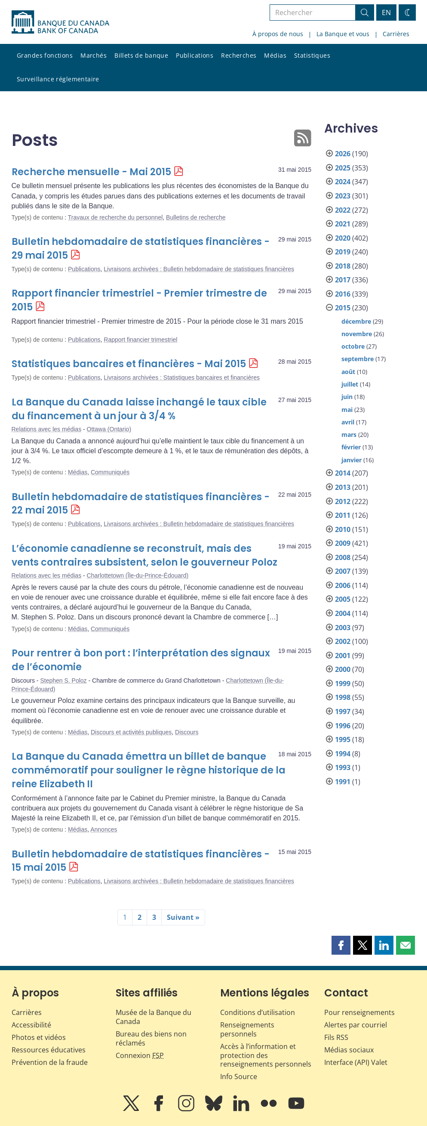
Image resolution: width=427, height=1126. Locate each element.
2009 (342, 543)
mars (348, 434)
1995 (342, 739)
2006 (342, 585)
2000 (342, 669)
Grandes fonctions (45, 55)
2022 (342, 210)
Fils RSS (336, 1037)
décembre (356, 321)
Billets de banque (141, 55)
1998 (342, 697)
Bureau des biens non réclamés (151, 1038)
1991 (342, 781)
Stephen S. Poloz (63, 680)
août (348, 372)
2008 (342, 557)
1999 (342, 683)
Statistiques (312, 55)
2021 (342, 224)
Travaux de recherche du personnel (115, 217)
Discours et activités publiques (131, 732)
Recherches (238, 55)
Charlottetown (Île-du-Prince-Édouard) (138, 575)
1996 (342, 725)
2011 (342, 515)
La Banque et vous (342, 34)
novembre (356, 334)
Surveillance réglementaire (58, 79)
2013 (342, 487)
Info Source (238, 1076)
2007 (342, 571)
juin (347, 397)
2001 (342, 655)
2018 (342, 266)
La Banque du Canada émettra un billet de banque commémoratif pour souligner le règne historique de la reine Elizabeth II (149, 770)
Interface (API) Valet (355, 1062)
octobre (353, 346)
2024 (342, 181)
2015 (342, 307)
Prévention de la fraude (50, 1062)
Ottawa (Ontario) (109, 429)
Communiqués (110, 472)
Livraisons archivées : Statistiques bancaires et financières (182, 377)
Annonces (103, 829)
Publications (194, 55)
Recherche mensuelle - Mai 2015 (91, 172)
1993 (342, 767)
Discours (186, 732)
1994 (342, 753)
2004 (342, 613)
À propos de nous (277, 34)
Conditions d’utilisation (257, 1012)
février (351, 447)
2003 (342, 627)
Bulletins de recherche (196, 217)
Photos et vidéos (39, 1037)
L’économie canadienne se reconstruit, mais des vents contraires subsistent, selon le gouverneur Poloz (144, 555)
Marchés (93, 55)
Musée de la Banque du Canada (153, 1017)
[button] (341, 945)
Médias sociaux (349, 1050)
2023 (342, 196)
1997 (342, 711)
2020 (342, 238)
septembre (357, 359)
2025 (342, 168)
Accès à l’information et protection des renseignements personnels (265, 1055)
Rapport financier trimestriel (140, 339)
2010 (342, 529)
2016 (342, 294)
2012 (342, 501)
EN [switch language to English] (386, 12)
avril (347, 422)
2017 (342, 280)
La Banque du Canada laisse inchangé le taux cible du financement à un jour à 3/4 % (139, 409)
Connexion (140, 1055)
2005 (342, 599)
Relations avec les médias (47, 429)
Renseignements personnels (247, 1029)
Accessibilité (31, 1025)
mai (347, 409)
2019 (342, 252)
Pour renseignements (359, 1012)
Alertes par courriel (355, 1025)
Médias (275, 55)
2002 (342, 641)
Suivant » (183, 917)
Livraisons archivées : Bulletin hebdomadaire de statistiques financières (199, 269)
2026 (342, 153)
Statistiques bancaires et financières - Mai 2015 (129, 364)
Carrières (396, 34)
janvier (351, 460)
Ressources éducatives (49, 1050)
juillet (349, 384)
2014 (342, 473)
